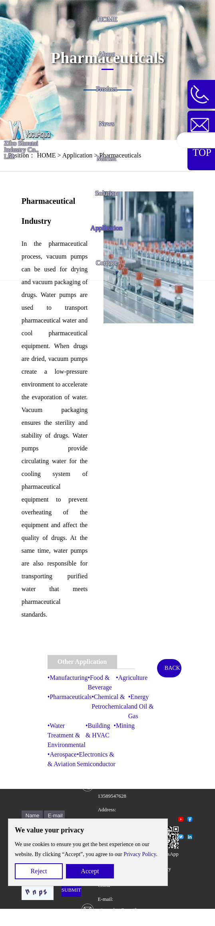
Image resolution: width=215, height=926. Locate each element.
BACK (172, 668)
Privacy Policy (139, 854)
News (106, 123)
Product (106, 89)
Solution (106, 193)
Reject (39, 871)
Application (106, 228)
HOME (107, 19)
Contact (106, 263)
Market (106, 158)
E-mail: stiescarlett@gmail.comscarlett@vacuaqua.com (122, 910)
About (106, 54)
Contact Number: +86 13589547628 (112, 785)
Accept (90, 871)
